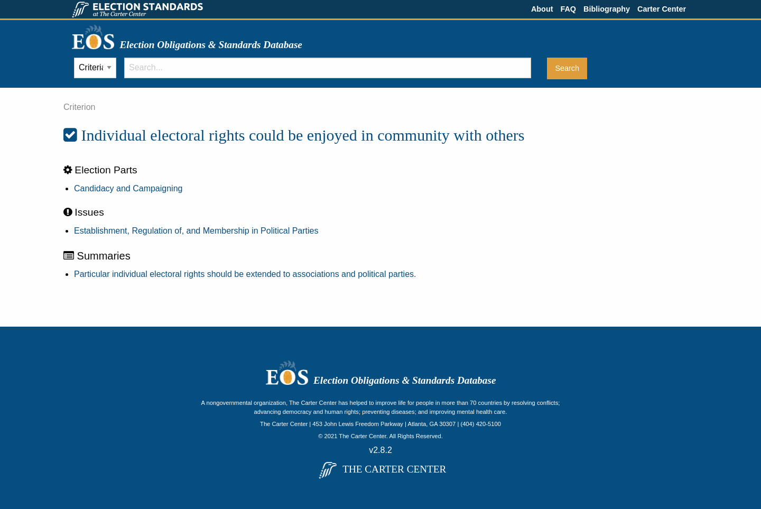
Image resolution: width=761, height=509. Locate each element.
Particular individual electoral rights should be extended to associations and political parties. (245, 274)
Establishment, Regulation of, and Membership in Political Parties (196, 230)
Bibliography (606, 9)
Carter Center (661, 9)
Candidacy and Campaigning (128, 188)
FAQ (568, 9)
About (542, 9)
